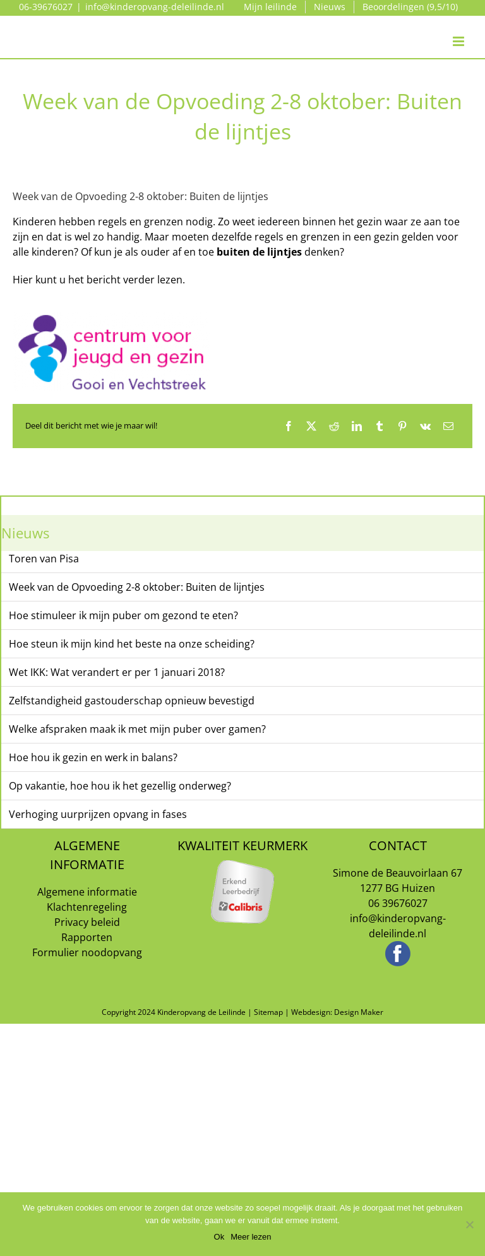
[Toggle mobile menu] (459, 28)
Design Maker (358, 1012)
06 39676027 (398, 903)
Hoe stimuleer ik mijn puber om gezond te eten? (123, 615)
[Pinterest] (402, 426)
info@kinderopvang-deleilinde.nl (154, 7)
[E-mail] (448, 426)
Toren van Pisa (44, 559)
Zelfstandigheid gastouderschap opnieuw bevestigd (131, 701)
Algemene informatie (87, 892)
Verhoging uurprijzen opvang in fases (98, 814)
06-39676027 (46, 7)
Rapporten (86, 937)
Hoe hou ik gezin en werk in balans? (93, 757)
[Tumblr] (379, 426)
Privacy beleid (87, 922)
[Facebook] (288, 426)
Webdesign (310, 1012)
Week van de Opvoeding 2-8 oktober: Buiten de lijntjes (137, 587)
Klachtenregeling (87, 907)
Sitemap (268, 1012)
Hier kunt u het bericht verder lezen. (99, 280)
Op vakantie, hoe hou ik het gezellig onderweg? (120, 786)
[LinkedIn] (356, 426)
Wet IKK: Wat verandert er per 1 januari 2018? (117, 672)
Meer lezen (251, 1236)
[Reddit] (334, 426)
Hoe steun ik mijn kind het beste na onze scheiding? (131, 644)
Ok (219, 1236)
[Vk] (425, 426)
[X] (311, 426)
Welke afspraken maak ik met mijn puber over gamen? (137, 729)
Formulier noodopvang (87, 952)
